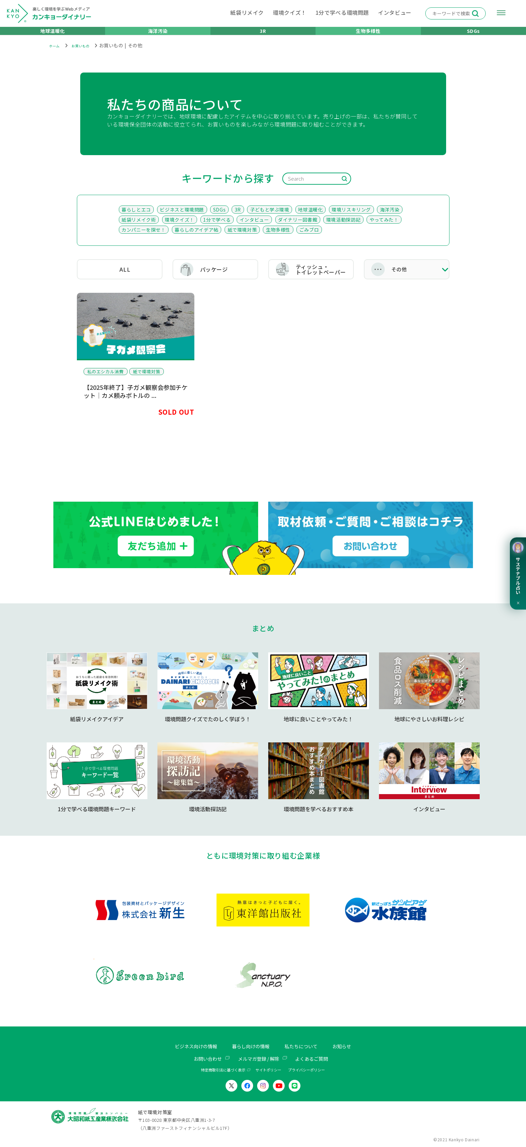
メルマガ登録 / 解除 (258, 1058)
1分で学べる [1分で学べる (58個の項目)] (217, 227)
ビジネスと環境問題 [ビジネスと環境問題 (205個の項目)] (182, 217)
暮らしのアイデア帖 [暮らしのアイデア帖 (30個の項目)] (197, 237)
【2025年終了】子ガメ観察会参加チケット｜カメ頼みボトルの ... (136, 399)
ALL (119, 277)
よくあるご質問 (317, 1058)
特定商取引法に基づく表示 (223, 1069)
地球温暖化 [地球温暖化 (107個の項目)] (310, 217)
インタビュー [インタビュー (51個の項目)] (254, 227)
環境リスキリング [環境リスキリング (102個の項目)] (351, 217)
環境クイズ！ (289, 12)
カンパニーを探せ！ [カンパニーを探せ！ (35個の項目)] (144, 237)
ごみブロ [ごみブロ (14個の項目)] (309, 237)
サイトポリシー (268, 1069)
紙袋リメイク (247, 12)
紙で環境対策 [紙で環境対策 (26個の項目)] (242, 237)
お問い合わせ (202, 1058)
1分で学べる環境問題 (342, 12)
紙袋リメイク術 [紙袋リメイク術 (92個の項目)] (139, 227)
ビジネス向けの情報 (189, 1046)
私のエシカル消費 (105, 379)
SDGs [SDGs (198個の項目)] (219, 217)
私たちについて (305, 1046)
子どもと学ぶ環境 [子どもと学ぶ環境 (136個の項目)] (269, 217)
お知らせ (350, 1046)
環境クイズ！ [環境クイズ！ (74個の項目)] (179, 227)
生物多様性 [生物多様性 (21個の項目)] (278, 237)
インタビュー (395, 12)
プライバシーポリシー (306, 1069)
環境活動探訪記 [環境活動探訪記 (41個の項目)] (343, 227)
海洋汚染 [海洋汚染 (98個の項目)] (390, 217)
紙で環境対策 (146, 379)
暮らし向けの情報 (250, 1046)
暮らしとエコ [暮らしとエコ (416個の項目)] (136, 217)
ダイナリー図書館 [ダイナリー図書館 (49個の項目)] (297, 227)
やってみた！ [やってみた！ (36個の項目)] (384, 227)
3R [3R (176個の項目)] (238, 217)
